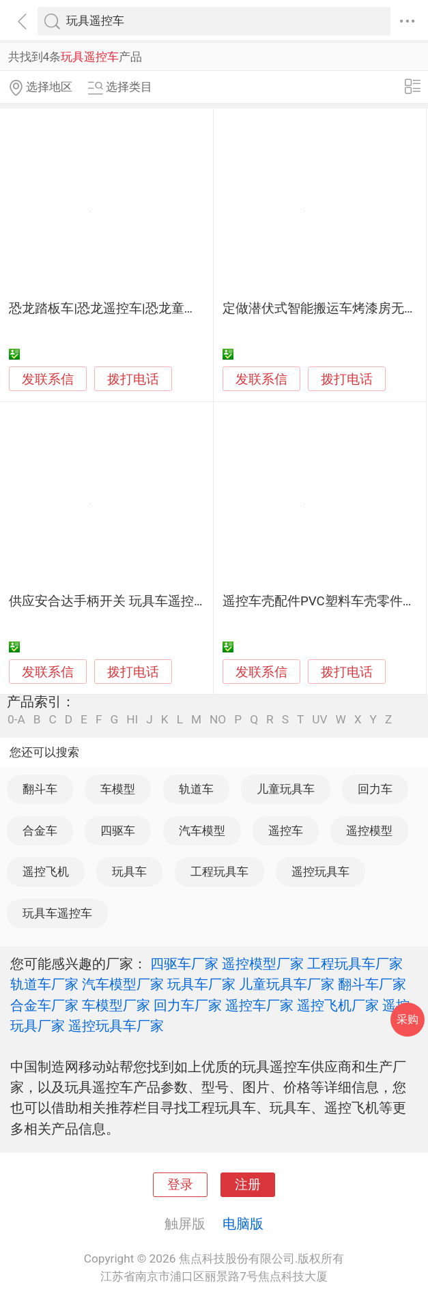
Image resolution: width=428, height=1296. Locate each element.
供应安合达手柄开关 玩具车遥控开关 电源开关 (141, 601)
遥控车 (285, 830)
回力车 (375, 789)
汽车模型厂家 (123, 984)
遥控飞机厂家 (338, 1005)
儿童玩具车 (286, 789)
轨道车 (196, 789)
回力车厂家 (188, 1005)
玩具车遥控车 (57, 913)
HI (132, 719)
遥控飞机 (46, 871)
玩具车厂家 (201, 984)
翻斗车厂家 (372, 984)
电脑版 (243, 1223)
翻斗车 (40, 789)
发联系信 (48, 379)
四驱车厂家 (184, 963)
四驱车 (117, 830)
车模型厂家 (116, 1005)
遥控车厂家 (259, 1005)
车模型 (117, 789)
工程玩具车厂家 (355, 963)
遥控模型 (369, 830)
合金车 (40, 830)
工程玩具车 (219, 871)
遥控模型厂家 (263, 963)
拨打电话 (133, 379)
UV (319, 719)
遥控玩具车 (320, 871)
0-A (16, 719)
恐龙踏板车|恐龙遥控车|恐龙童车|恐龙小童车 (137, 308)
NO (218, 719)
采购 (407, 1019)
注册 (248, 1184)
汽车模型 (202, 830)
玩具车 (129, 871)
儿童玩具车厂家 (286, 984)
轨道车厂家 (44, 984)
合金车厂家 (44, 1005)
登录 (180, 1184)
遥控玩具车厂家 (116, 1026)
